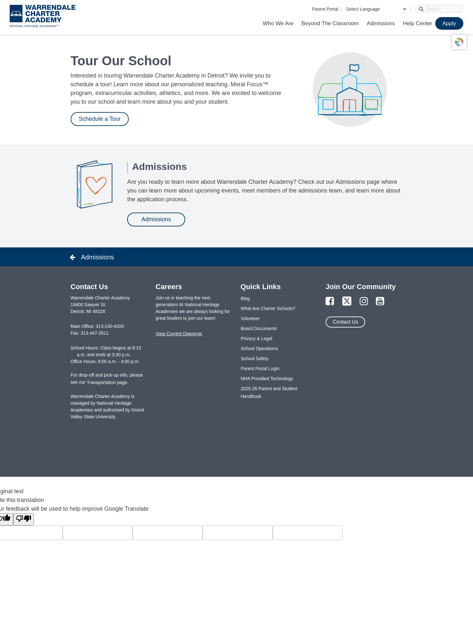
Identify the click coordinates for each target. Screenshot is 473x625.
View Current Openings (179, 333)
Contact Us (345, 322)
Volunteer (250, 318)
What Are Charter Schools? (268, 308)
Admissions (381, 23)
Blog (245, 298)
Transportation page (107, 382)
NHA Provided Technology (267, 378)
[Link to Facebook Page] (330, 301)
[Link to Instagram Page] (364, 301)
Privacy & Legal (256, 338)
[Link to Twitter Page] (347, 301)
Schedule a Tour (100, 119)
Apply (449, 23)
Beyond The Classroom (329, 23)
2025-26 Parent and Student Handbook (269, 392)
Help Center (417, 23)
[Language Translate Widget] (376, 9)
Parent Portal (325, 9)
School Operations (259, 348)
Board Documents (259, 328)
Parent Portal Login (260, 368)
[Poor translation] (23, 519)
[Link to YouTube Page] (380, 301)
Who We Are (278, 23)
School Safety (254, 358)
